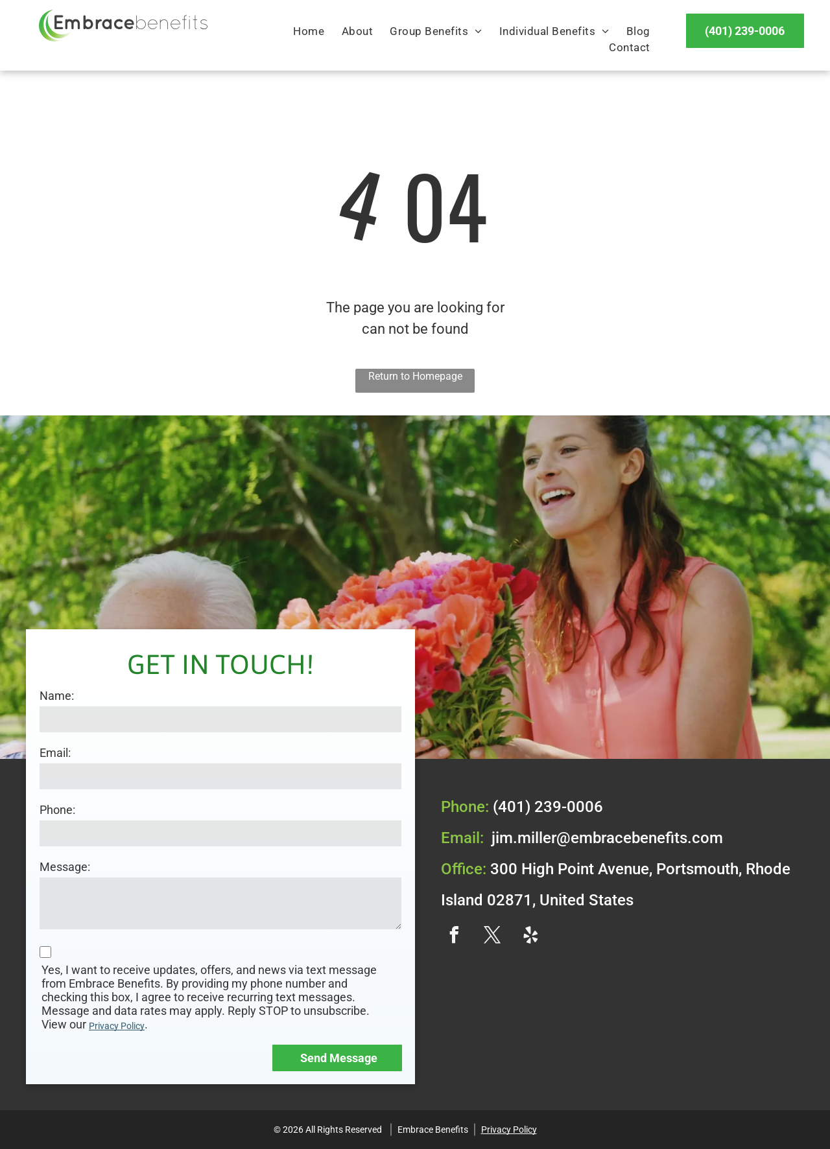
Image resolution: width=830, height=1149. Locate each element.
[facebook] (454, 936)
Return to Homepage (415, 376)
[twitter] (492, 936)
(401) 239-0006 (548, 807)
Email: (55, 753)
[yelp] (530, 936)
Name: (57, 695)
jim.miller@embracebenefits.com (607, 838)
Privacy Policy (117, 1026)
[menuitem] (309, 31)
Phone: (57, 810)
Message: (65, 867)
